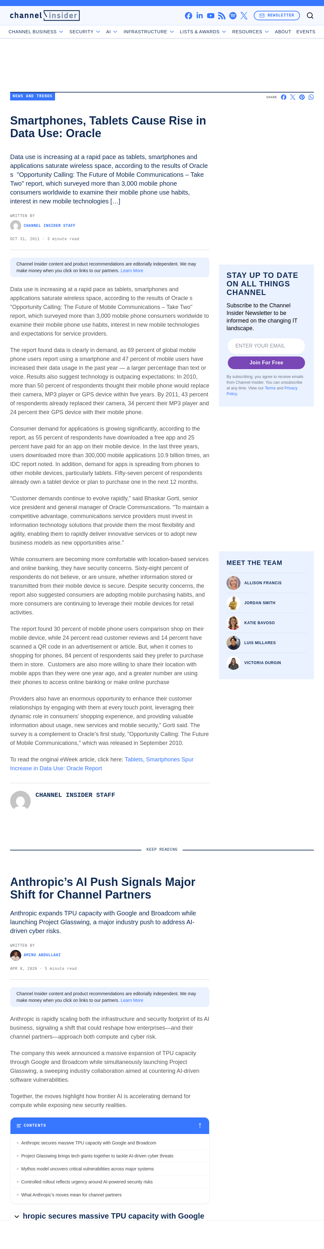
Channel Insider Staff (43, 225)
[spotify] (232, 15)
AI (127, 31)
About (268, 31)
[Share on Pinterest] (302, 97)
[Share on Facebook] (283, 97)
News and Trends (33, 96)
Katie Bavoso (259, 623)
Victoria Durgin (262, 663)
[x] (243, 15)
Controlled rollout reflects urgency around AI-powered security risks (87, 1181)
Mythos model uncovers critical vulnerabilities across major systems (87, 1168)
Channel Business (51, 31)
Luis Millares (260, 643)
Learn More (132, 270)
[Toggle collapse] (16, 1216)
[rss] (221, 15)
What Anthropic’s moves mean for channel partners (71, 1194)
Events (291, 31)
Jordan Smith (260, 603)
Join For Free (267, 362)
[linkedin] (199, 15)
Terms (270, 388)
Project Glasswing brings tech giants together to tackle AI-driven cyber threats (97, 1155)
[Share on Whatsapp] (311, 97)
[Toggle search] (310, 15)
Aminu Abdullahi (35, 955)
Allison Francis (263, 583)
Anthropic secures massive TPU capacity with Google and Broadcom (88, 1142)
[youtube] (210, 15)
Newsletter (276, 15)
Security (100, 31)
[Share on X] (293, 97)
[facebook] (188, 15)
